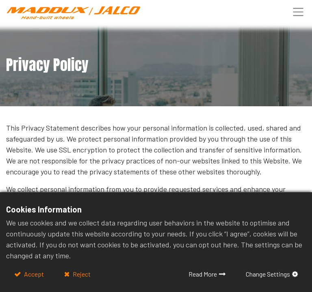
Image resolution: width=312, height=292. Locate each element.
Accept (33, 274)
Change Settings (268, 274)
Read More (202, 274)
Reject (81, 274)
